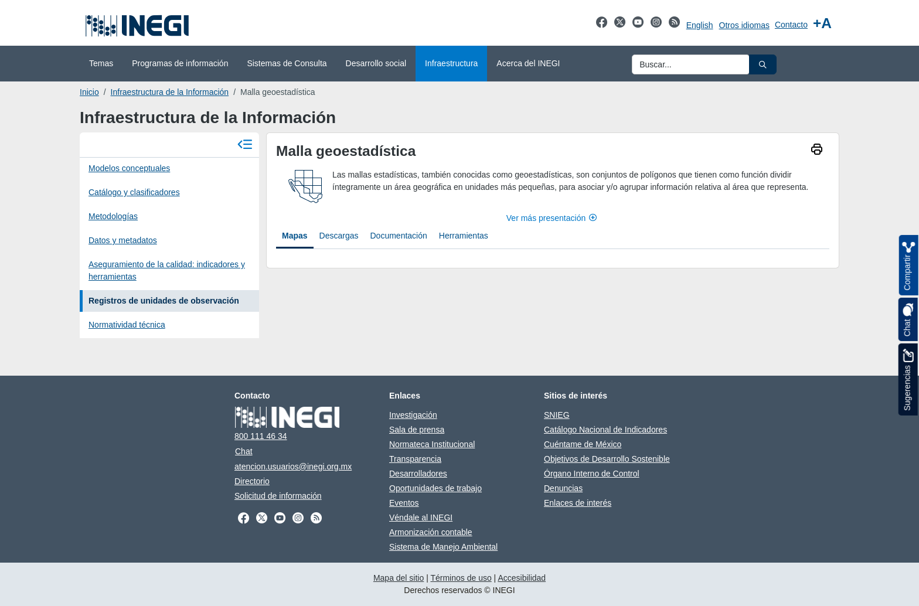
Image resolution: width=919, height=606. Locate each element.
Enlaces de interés (577, 503)
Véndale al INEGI (420, 517)
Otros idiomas (744, 25)
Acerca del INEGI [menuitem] (528, 63)
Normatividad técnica (127, 324)
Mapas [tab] (295, 235)
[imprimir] (816, 150)
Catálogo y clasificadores (134, 192)
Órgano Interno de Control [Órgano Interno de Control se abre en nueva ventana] (591, 473)
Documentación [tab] (398, 235)
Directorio (252, 481)
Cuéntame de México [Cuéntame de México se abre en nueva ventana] (582, 444)
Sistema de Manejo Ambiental (443, 546)
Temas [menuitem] (101, 63)
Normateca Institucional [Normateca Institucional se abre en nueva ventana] (432, 444)
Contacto (791, 24)
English (699, 25)
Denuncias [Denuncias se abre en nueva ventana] (563, 488)
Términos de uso (460, 578)
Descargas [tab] (339, 235)
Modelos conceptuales (129, 168)
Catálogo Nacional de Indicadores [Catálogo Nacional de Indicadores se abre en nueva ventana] (605, 429)
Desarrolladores (418, 473)
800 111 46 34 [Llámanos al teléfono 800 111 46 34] (260, 436)
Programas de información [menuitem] (180, 63)
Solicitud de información (278, 496)
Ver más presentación (552, 218)
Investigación (413, 415)
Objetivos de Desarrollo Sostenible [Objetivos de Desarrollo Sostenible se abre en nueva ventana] (607, 459)
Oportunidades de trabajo (435, 488)
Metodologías (113, 216)
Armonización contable (430, 532)
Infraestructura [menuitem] (451, 63)
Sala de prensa (416, 429)
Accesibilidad (522, 578)
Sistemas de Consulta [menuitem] (286, 63)
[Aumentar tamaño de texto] (822, 23)
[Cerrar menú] (245, 145)
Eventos (404, 503)
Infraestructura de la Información (170, 92)
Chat (244, 451)
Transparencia (415, 459)
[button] (763, 64)
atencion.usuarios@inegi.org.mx (293, 466)
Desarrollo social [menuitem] (376, 63)
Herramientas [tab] (463, 235)
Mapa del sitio (398, 578)
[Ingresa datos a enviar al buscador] (691, 64)
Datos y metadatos (123, 240)
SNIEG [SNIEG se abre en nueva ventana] (557, 415)
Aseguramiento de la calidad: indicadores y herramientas (167, 270)
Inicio (89, 92)
